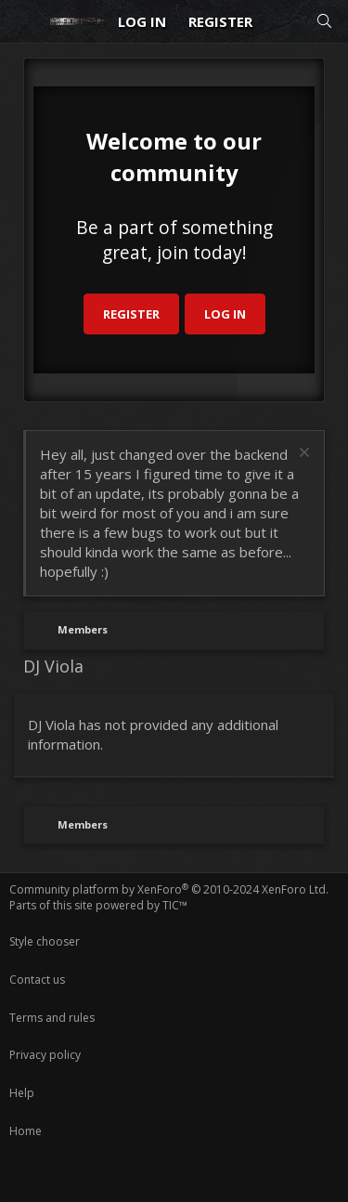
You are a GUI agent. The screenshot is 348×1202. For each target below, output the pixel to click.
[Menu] (24, 21)
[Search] (324, 22)
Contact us (37, 979)
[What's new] (283, 22)
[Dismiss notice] (302, 454)
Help (21, 1093)
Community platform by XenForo (169, 889)
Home (25, 1131)
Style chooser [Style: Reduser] (44, 941)
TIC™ (174, 905)
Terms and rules (52, 1018)
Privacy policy (45, 1055)
